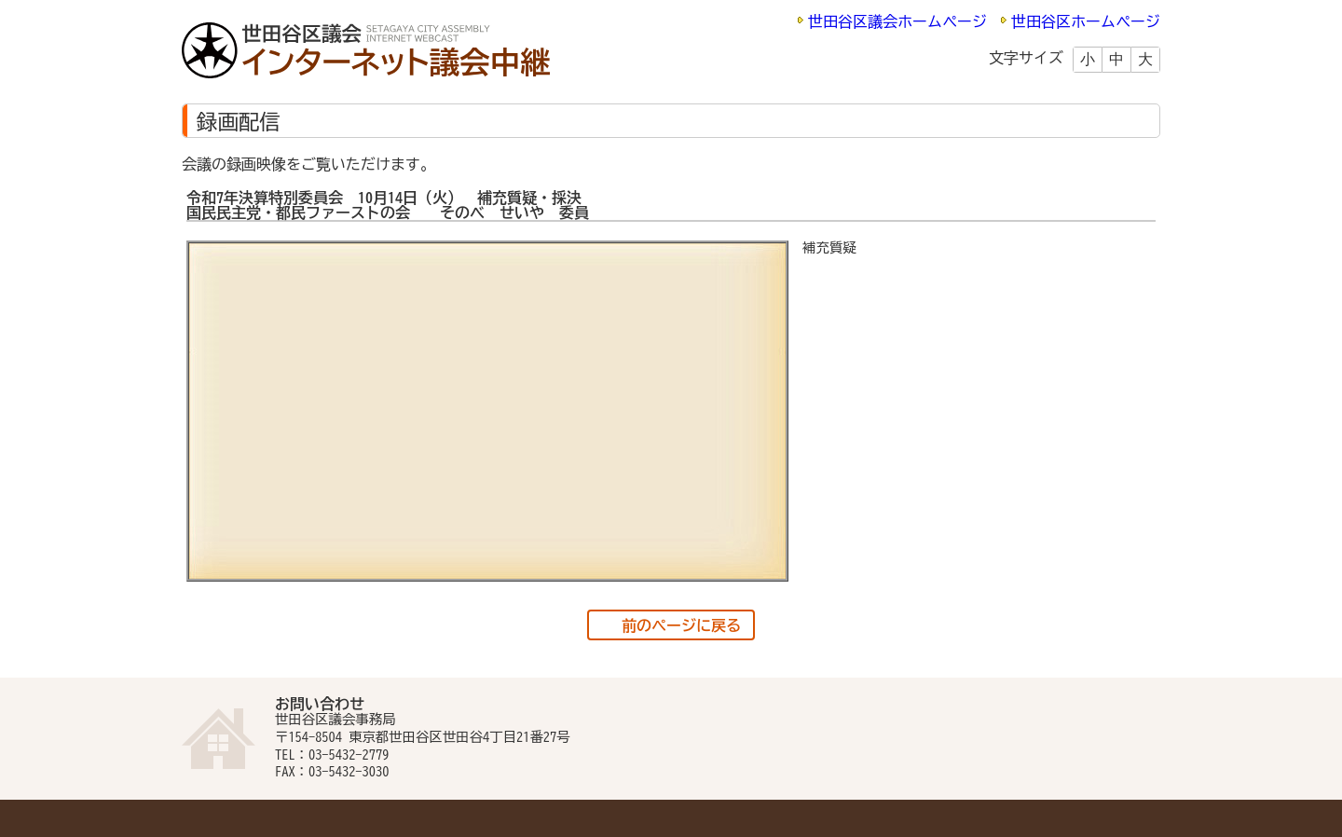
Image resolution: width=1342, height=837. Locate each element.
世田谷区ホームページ (1085, 21)
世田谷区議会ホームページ (897, 21)
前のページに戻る (681, 625)
